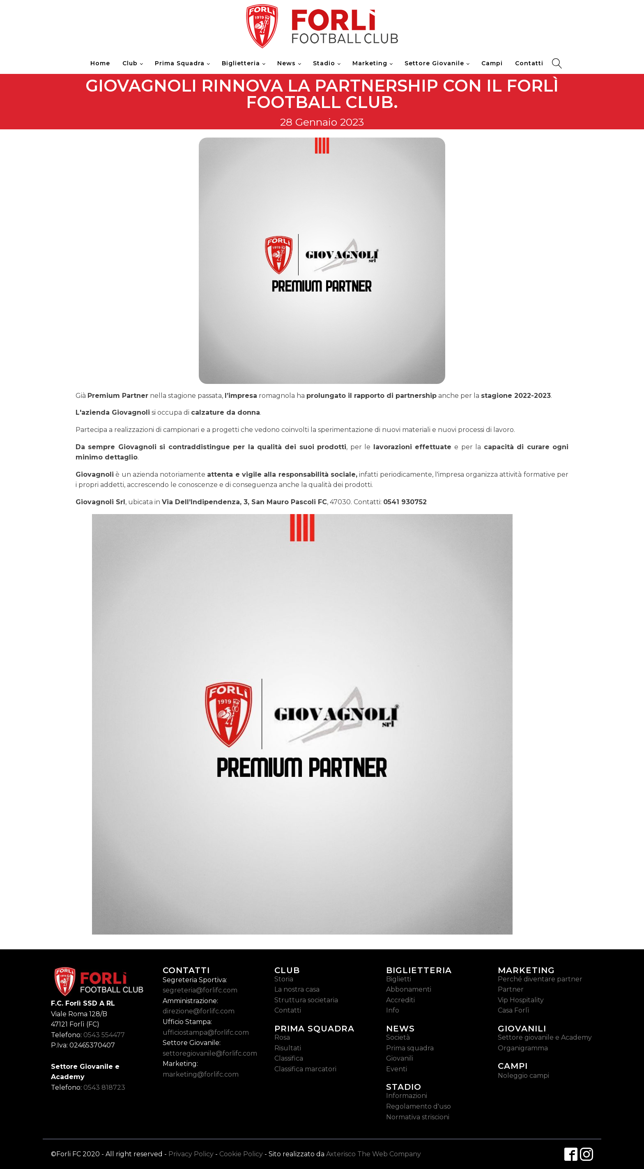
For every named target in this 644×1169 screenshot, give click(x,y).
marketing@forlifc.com (201, 1074)
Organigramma (523, 1048)
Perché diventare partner (540, 979)
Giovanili (399, 1058)
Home (100, 63)
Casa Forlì (513, 1010)
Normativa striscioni (417, 1117)
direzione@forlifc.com (199, 1011)
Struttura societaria (306, 1000)
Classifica (288, 1058)
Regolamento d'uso (418, 1106)
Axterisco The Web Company (373, 1154)
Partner (511, 989)
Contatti (529, 63)
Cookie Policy (241, 1154)
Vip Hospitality (521, 1000)
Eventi (396, 1069)
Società (398, 1037)
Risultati (287, 1048)
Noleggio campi (523, 1075)
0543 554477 (104, 1035)
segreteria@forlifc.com (200, 990)
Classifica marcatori (305, 1069)
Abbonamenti (408, 989)
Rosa (282, 1037)
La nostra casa (297, 989)
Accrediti (400, 1000)
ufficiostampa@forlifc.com (206, 1032)
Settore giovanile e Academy (545, 1037)
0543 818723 (104, 1087)
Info (392, 1010)
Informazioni (406, 1096)
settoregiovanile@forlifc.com (210, 1053)
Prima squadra (410, 1048)
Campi (492, 63)
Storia (283, 979)
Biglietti (398, 979)
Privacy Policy (191, 1154)
